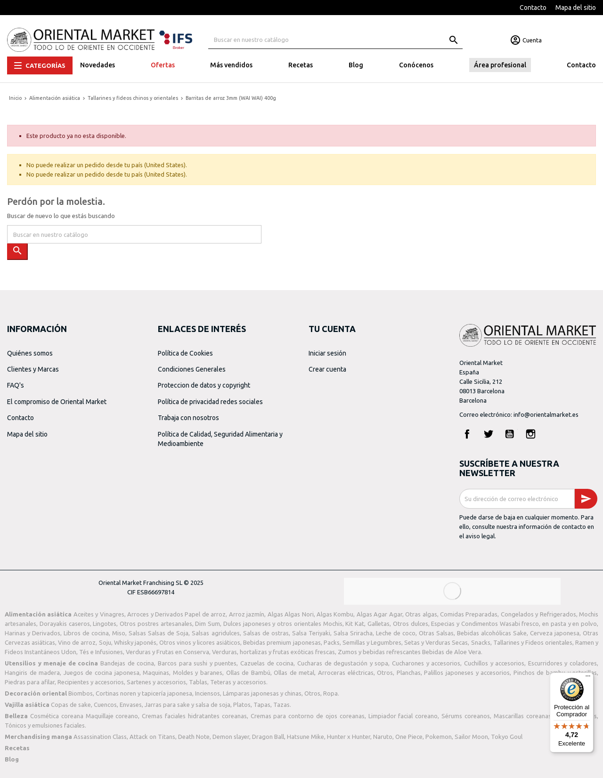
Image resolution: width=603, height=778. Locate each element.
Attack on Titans (152, 736)
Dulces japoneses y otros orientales (272, 623)
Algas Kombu (335, 614)
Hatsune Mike (305, 736)
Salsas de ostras (266, 633)
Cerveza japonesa (554, 633)
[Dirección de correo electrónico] (517, 499)
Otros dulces (410, 623)
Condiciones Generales (192, 369)
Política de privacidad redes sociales (210, 401)
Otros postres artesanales (156, 623)
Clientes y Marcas (33, 369)
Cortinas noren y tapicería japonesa (144, 693)
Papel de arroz (205, 614)
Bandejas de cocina (127, 663)
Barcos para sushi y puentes (197, 663)
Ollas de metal (294, 672)
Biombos (80, 693)
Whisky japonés (135, 642)
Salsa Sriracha (353, 633)
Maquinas (156, 672)
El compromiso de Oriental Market (56, 401)
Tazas (281, 704)
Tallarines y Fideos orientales (532, 642)
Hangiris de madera (32, 672)
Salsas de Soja (168, 633)
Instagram (531, 434)
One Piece (409, 736)
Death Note (194, 736)
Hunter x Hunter (348, 736)
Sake (520, 633)
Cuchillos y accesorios (494, 663)
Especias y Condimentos (464, 623)
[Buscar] (335, 40)
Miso (118, 633)
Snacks (480, 642)
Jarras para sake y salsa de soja (187, 704)
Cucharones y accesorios (426, 663)
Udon (68, 651)
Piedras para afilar (30, 682)
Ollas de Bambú (248, 672)
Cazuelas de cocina (266, 663)
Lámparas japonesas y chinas (262, 693)
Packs (332, 642)
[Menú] (588, 678)
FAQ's (15, 385)
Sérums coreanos (465, 716)
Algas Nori (299, 614)
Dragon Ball (268, 736)
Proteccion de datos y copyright (204, 385)
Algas (275, 614)
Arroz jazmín (246, 614)
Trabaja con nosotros (188, 417)
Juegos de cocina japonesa (101, 672)
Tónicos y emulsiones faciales (45, 725)
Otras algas (421, 614)
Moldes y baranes (197, 672)
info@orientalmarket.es (546, 414)
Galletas (378, 623)
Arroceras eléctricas (346, 672)
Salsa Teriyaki (311, 633)
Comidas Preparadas (468, 614)
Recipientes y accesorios (90, 682)
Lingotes (104, 623)
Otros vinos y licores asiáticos (199, 642)
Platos (242, 704)
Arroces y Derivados (155, 614)
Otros (385, 672)
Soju (105, 642)
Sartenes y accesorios (156, 682)
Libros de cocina (86, 633)
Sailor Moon (471, 736)
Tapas (261, 704)
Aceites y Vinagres (98, 614)
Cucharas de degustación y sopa (342, 663)
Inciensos (207, 693)
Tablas (198, 682)
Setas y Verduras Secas (436, 642)
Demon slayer (230, 736)
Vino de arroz (77, 642)
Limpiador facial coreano (403, 716)
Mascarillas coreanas (522, 716)
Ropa (330, 693)
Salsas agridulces (215, 633)
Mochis (332, 623)
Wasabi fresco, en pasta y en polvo (548, 623)
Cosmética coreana (56, 716)
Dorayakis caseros (65, 623)
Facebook (467, 434)
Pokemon (438, 736)
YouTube (510, 434)
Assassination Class (100, 736)
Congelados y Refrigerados (538, 614)
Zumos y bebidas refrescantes (379, 651)
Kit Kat (354, 623)
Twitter (489, 434)
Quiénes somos (30, 353)
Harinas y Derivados (32, 633)
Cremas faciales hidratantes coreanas (194, 716)
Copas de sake (71, 704)
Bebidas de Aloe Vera (451, 651)
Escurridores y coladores (562, 663)
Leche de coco (396, 633)
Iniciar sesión (327, 353)
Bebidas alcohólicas (484, 633)
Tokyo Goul (506, 736)
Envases (131, 704)
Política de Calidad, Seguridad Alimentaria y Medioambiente (220, 438)
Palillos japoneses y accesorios (467, 672)
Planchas (409, 672)
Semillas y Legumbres (371, 642)
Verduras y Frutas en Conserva (167, 651)
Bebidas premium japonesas (281, 642)
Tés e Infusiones (101, 651)
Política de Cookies (185, 353)
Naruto (382, 736)
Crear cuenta (327, 369)
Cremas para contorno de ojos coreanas (308, 716)
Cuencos (105, 704)
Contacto (533, 7)
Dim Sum (207, 623)
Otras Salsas (436, 633)
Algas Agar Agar (379, 614)
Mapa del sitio (575, 7)
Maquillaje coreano (112, 716)
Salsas (137, 633)
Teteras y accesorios (238, 682)
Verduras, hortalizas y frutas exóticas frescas (273, 651)
